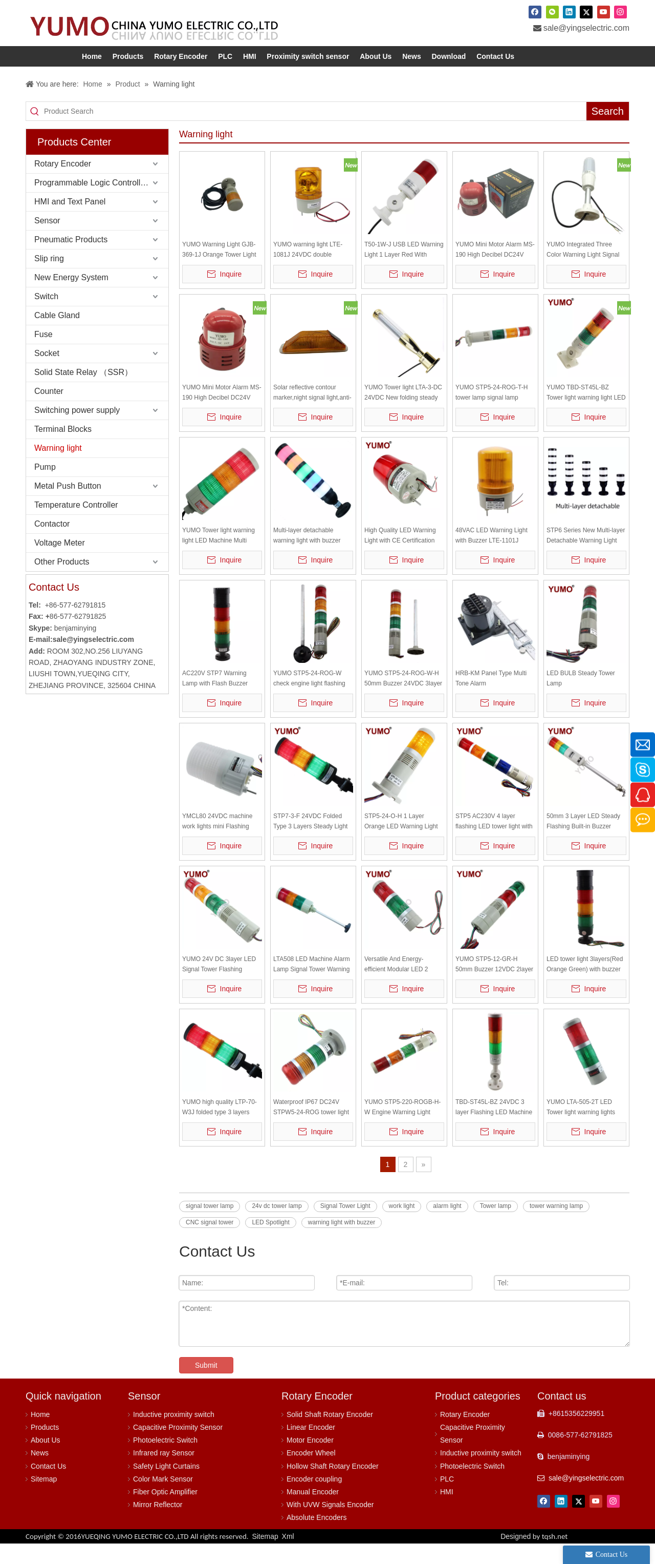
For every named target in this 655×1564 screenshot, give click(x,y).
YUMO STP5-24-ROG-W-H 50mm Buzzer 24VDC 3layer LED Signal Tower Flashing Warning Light (403, 699)
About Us (45, 1460)
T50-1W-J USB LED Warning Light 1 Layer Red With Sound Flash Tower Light (404, 270)
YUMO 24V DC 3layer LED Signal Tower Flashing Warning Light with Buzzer (219, 985)
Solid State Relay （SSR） (83, 392)
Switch (46, 316)
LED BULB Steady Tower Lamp (581, 698)
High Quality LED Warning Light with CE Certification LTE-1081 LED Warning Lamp (400, 556)
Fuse (43, 354)
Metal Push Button (67, 506)
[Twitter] (586, 11)
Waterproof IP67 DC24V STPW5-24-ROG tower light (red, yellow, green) (311, 1128)
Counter (48, 411)
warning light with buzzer (341, 1242)
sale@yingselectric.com (586, 28)
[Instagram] (620, 11)
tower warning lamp (556, 1226)
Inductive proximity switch (173, 1435)
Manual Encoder (313, 1512)
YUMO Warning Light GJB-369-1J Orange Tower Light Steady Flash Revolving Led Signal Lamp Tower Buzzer (220, 270)
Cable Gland (57, 335)
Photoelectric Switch (165, 1460)
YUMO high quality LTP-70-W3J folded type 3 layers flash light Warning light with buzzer (220, 1128)
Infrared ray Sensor (163, 1473)
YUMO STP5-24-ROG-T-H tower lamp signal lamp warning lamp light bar (491, 413)
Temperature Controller (76, 525)
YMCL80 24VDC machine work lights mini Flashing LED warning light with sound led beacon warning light (221, 842)
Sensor (47, 241)
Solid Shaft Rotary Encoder (330, 1435)
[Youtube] (603, 11)
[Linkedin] (569, 11)
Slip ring (49, 279)
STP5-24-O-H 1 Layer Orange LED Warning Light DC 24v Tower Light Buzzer (401, 842)
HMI (446, 1512)
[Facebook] (535, 11)
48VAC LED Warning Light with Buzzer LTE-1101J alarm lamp (491, 556)
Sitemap (44, 1499)
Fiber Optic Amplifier (165, 1512)
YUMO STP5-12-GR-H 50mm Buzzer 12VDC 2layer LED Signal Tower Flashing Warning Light (494, 985)
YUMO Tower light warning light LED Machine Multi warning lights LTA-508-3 (218, 556)
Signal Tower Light (345, 1226)
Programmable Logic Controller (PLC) (101, 203)
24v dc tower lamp (276, 1226)
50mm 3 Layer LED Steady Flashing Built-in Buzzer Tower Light (583, 842)
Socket (46, 373)
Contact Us (48, 1487)
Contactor (52, 544)
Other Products (62, 582)
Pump (45, 487)
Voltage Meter (59, 563)
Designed (533, 1557)
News (40, 1473)
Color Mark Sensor (163, 1499)
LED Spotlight (270, 1242)
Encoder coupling (314, 1499)
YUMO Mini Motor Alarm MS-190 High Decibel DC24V (221, 413)
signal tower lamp (209, 1226)
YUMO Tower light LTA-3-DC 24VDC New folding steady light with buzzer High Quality (404, 413)
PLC (447, 1499)
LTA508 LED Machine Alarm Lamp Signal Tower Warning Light (311, 985)
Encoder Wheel (311, 1473)
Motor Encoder (310, 1460)
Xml (288, 1557)
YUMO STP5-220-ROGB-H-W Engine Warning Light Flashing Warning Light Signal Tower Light (402, 1128)
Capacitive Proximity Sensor (178, 1448)
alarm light (447, 1226)
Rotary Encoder (62, 184)
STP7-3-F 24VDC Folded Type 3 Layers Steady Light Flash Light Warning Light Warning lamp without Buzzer (313, 842)
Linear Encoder (311, 1448)
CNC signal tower (209, 1242)
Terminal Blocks (63, 449)
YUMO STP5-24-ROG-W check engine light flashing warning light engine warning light (312, 699)
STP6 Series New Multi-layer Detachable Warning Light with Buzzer (586, 556)
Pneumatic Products (70, 260)
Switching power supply (77, 430)
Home (40, 1435)
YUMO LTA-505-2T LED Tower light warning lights (581, 1127)
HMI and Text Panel (69, 222)
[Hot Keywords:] (607, 131)
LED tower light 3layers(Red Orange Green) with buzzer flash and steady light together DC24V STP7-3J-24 (586, 985)
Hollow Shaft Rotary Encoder (333, 1487)
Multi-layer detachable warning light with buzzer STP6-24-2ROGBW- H (306, 556)
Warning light (58, 468)
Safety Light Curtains (166, 1487)
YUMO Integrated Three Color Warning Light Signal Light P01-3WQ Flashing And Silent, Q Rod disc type (586, 270)
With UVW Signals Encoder (330, 1525)
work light (402, 1226)
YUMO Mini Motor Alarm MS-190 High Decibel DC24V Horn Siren (495, 270)
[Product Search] (315, 131)
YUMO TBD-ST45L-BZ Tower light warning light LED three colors (586, 413)
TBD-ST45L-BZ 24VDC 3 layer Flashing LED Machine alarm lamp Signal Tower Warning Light (493, 1128)
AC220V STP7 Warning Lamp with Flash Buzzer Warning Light (215, 699)
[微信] (552, 11)
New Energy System (71, 298)
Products (45, 1448)
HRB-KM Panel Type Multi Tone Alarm (491, 698)
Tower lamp (495, 1226)
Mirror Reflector (157, 1525)
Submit (206, 1386)
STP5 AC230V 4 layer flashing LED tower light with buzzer (494, 842)
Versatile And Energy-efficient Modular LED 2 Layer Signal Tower (396, 985)
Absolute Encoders (317, 1538)
